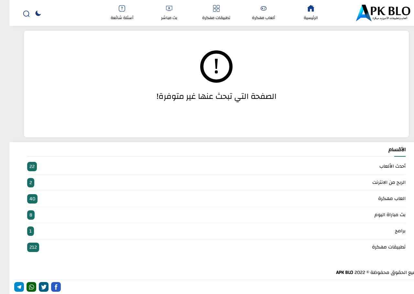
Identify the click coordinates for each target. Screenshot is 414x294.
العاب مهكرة (207, 199)
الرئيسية (301, 13)
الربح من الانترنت (207, 182)
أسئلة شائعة (112, 13)
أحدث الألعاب (207, 166)
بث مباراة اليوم (207, 215)
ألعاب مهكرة (254, 13)
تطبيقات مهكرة (207, 13)
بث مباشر (159, 13)
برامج (207, 231)
